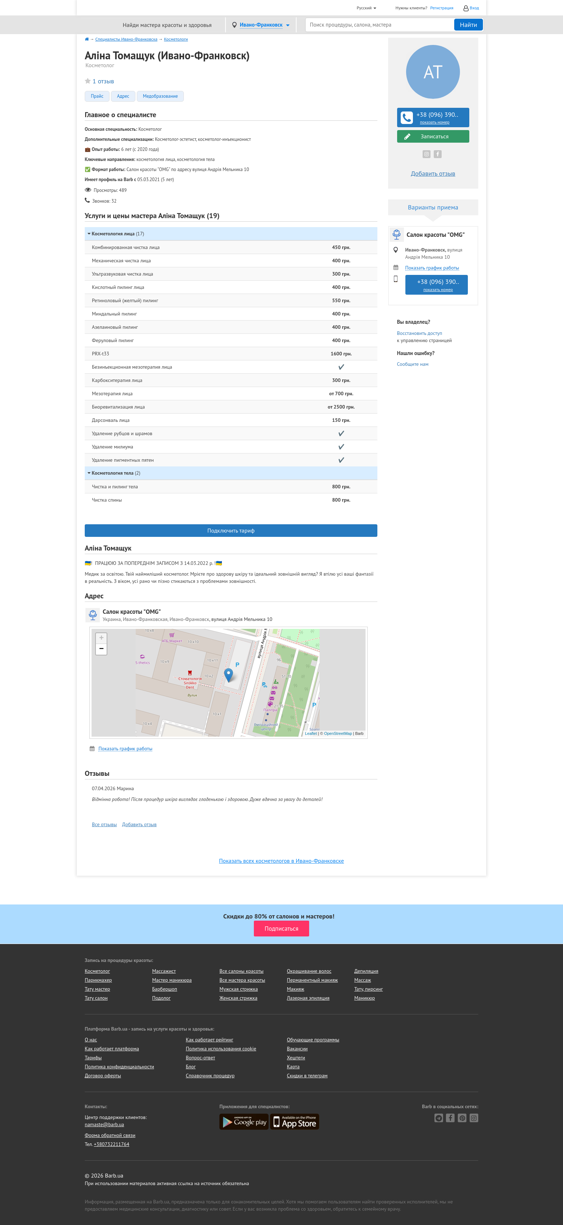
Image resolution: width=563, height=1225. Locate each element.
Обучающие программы (313, 1039)
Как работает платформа (112, 1048)
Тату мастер (97, 989)
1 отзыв (103, 81)
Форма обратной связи (110, 1135)
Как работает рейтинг (209, 1039)
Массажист (164, 971)
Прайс (97, 96)
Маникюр (364, 998)
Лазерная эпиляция (308, 998)
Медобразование (160, 96)
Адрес (123, 96)
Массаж (362, 980)
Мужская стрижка (238, 989)
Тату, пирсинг (368, 989)
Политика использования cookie (221, 1048)
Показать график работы (125, 748)
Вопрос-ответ (200, 1057)
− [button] (101, 649)
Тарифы (93, 1057)
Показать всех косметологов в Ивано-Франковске (281, 860)
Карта (293, 1066)
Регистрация (441, 7)
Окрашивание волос (309, 971)
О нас (91, 1039)
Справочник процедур (210, 1075)
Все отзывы (104, 824)
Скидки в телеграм (307, 1075)
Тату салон (96, 998)
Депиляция (366, 971)
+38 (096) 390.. (434, 117)
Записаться (426, 136)
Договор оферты (103, 1075)
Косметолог (97, 971)
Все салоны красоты (241, 971)
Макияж (295, 989)
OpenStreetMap (338, 733)
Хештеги (296, 1057)
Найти (468, 24)
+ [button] (101, 638)
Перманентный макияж (312, 980)
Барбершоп (164, 989)
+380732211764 (111, 1144)
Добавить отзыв (139, 824)
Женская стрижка (238, 998)
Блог (191, 1066)
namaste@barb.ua (104, 1124)
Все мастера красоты (242, 980)
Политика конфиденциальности (119, 1066)
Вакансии (297, 1048)
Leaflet (311, 733)
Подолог (161, 998)
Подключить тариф (231, 530)
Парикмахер (98, 980)
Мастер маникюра (172, 980)
